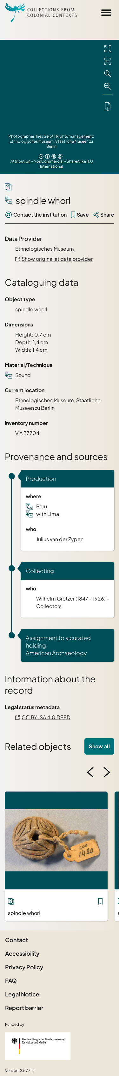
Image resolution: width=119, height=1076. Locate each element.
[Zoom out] (107, 86)
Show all (99, 746)
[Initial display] (107, 61)
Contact (16, 939)
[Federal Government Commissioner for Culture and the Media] (37, 1046)
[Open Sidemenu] (106, 12)
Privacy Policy (24, 967)
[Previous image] (90, 772)
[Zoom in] (107, 74)
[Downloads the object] (107, 106)
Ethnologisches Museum (44, 248)
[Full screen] (107, 49)
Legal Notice (22, 994)
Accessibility (22, 953)
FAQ (11, 980)
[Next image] (106, 772)
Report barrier (24, 1007)
